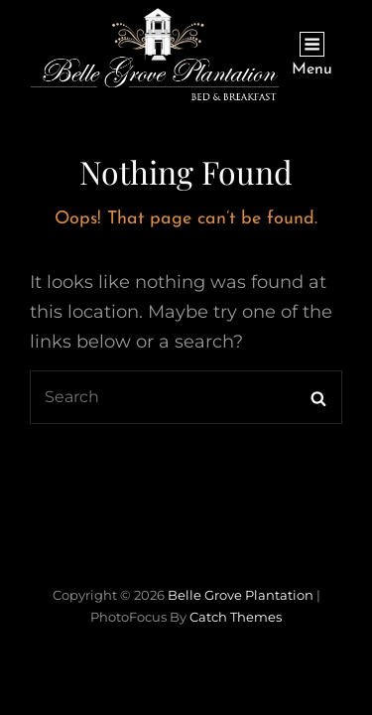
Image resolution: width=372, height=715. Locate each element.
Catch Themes (235, 617)
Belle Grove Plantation (240, 595)
